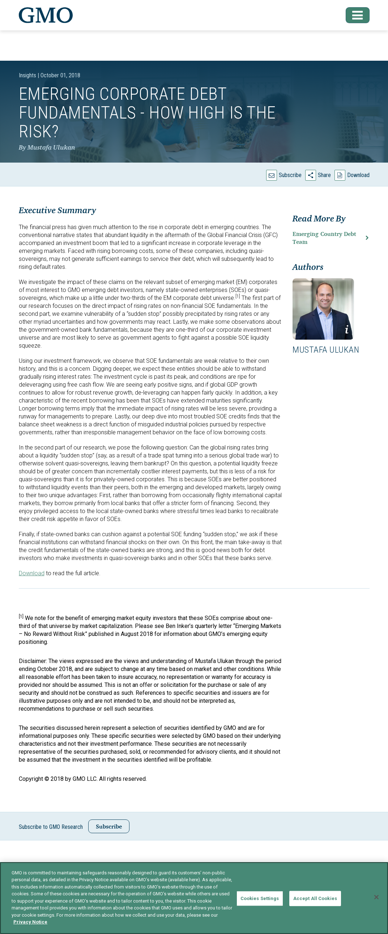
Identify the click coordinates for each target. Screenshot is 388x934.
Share (324, 175)
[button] (353, 15)
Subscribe (290, 175)
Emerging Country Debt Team (324, 237)
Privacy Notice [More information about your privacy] (30, 922)
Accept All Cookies (315, 898)
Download (358, 175)
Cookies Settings (259, 898)
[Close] (376, 897)
